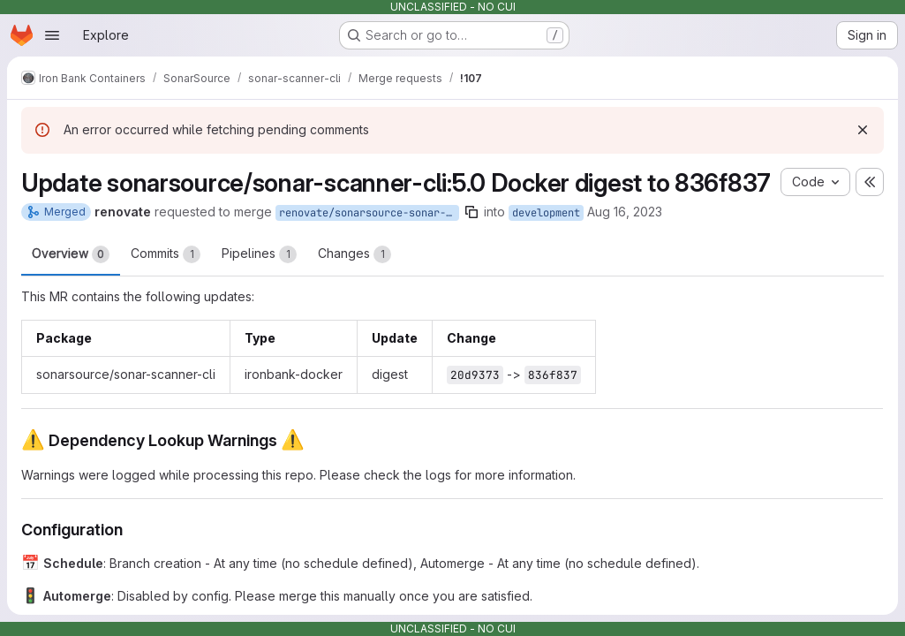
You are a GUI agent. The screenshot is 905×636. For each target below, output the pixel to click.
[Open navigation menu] (52, 35)
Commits (165, 254)
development (546, 213)
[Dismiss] (862, 129)
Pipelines (259, 254)
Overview (70, 254)
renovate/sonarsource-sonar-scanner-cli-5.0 (369, 213)
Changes (354, 254)
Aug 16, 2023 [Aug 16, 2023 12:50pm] (624, 211)
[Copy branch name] (471, 212)
